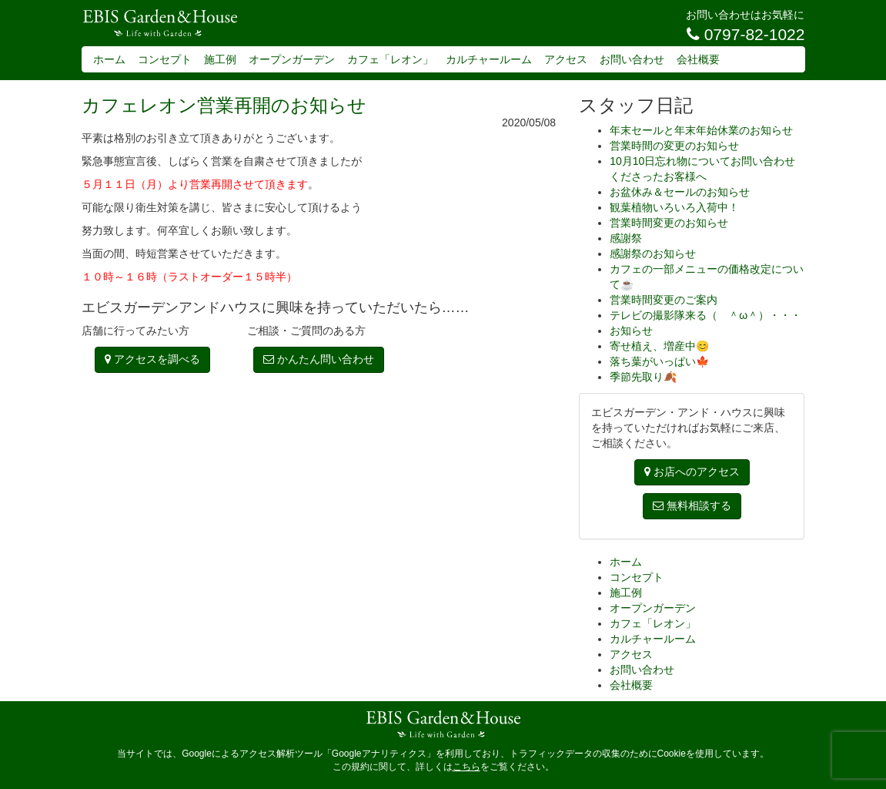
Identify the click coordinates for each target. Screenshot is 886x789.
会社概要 (698, 59)
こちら (466, 766)
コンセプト (165, 59)
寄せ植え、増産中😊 (659, 346)
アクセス (565, 59)
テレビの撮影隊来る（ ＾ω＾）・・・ (705, 315)
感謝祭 (626, 238)
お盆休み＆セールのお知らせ (680, 192)
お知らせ (631, 330)
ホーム (109, 59)
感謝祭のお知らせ (653, 253)
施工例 (220, 59)
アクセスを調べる (152, 359)
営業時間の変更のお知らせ (674, 145)
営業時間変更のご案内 (663, 300)
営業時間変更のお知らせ (669, 223)
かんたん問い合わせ (318, 359)
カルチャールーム (489, 59)
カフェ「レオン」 (390, 59)
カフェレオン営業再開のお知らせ (224, 105)
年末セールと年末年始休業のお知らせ (701, 130)
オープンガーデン (292, 59)
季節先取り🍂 (643, 377)
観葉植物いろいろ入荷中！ (674, 207)
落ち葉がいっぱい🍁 (659, 361)
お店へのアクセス (692, 471)
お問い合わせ (632, 59)
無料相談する (692, 505)
